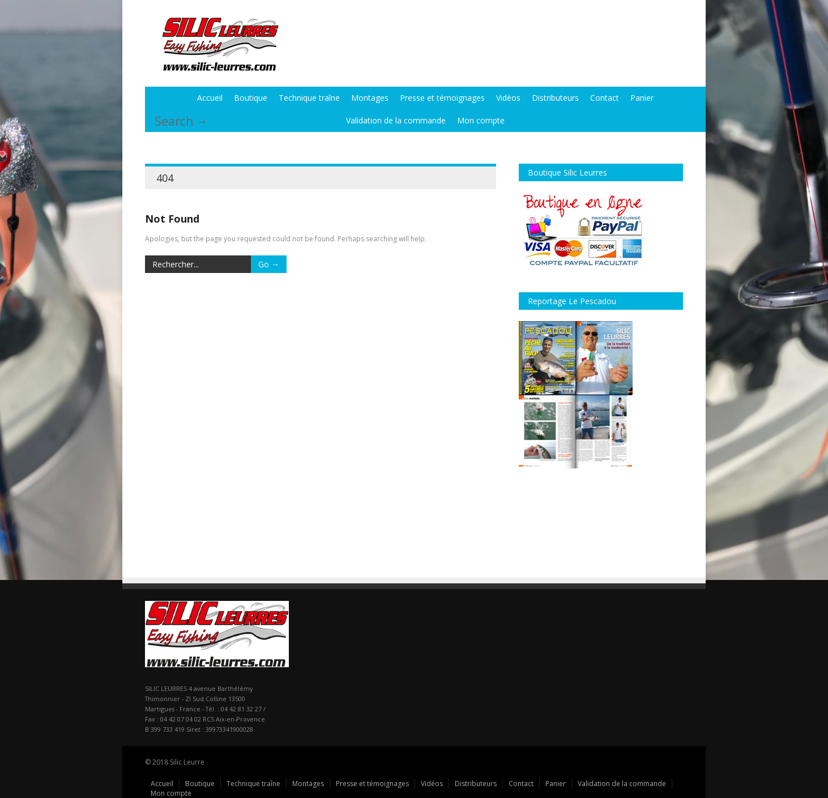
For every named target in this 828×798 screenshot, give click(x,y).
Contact (604, 97)
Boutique (250, 97)
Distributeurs (555, 97)
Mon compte (481, 120)
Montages (370, 97)
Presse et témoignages (442, 97)
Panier (642, 97)
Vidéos (508, 97)
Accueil (210, 97)
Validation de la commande (396, 120)
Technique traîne (309, 97)
